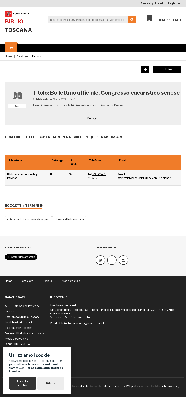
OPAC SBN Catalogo (17, 343)
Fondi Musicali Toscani (18, 322)
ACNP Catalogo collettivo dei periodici (22, 308)
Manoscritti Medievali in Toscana (25, 333)
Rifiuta (50, 383)
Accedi (159, 3)
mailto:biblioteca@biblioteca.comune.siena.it (144, 177)
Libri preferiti (164, 18)
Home (10, 48)
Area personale (71, 280)
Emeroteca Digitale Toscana (22, 316)
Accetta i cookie (22, 383)
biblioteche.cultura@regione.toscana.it (81, 323)
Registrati (174, 3)
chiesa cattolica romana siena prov (28, 219)
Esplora (47, 280)
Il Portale (144, 3)
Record (36, 56)
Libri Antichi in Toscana (18, 327)
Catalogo (22, 56)
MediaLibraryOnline (16, 338)
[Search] (91, 19)
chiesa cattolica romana (69, 219)
